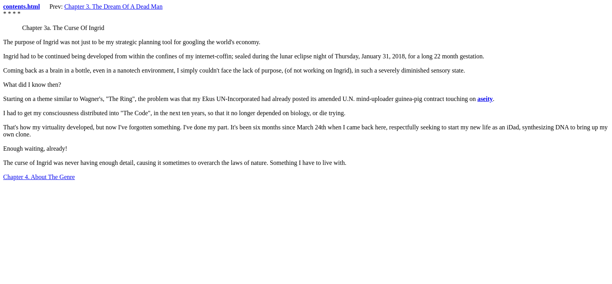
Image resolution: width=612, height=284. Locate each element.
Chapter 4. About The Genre (39, 177)
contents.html (21, 6)
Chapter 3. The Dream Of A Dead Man (113, 6)
